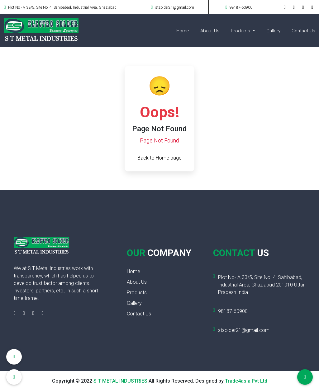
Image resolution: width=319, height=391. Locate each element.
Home (182, 31)
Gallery (273, 31)
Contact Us (303, 31)
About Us (210, 31)
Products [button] (241, 31)
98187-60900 (239, 7)
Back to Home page (159, 158)
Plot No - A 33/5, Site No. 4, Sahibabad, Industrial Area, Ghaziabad (60, 7)
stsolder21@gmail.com (172, 7)
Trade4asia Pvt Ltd (246, 381)
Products (137, 293)
